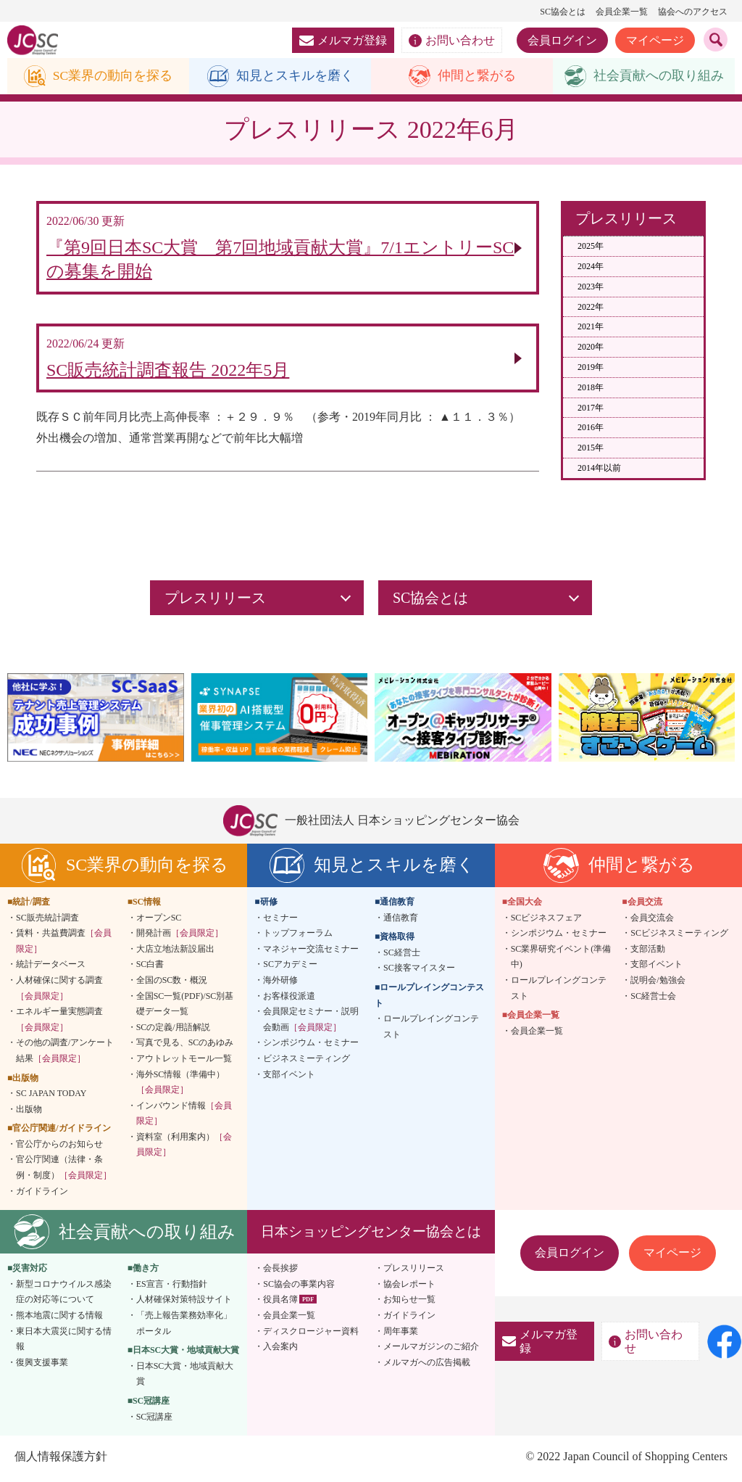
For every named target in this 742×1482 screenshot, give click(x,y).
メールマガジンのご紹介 (431, 1350)
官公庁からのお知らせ (59, 1148)
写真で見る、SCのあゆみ (185, 1046)
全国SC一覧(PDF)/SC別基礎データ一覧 (185, 1007)
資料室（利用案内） (184, 1148)
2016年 (591, 428)
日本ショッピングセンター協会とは (371, 1235)
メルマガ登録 (343, 40)
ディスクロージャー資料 (311, 1334)
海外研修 (280, 984)
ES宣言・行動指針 (171, 1288)
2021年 (591, 327)
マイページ (655, 40)
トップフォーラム (298, 936)
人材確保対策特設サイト (184, 1303)
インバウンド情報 (184, 1116)
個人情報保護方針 (60, 1460)
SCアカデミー (290, 968)
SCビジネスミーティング (679, 936)
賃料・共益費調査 (64, 944)
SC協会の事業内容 (299, 1288)
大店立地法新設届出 (175, 952)
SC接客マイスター (419, 971)
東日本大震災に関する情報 (64, 1342)
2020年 (591, 347)
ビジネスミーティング (306, 1062)
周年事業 (400, 1334)
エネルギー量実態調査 (59, 1023)
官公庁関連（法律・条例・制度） (64, 1171)
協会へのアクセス (693, 12)
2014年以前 (599, 468)
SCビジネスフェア (547, 920)
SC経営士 (401, 955)
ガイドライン (42, 1194)
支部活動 (647, 952)
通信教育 (400, 920)
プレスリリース (413, 1272)
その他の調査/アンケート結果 (65, 1054)
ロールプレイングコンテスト (431, 1030)
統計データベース (51, 968)
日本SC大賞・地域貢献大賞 (185, 1377)
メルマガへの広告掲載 (426, 1366)
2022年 (591, 307)
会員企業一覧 (622, 12)
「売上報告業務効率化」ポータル (184, 1327)
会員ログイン (562, 40)
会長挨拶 (280, 1272)
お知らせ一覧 (409, 1303)
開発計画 (179, 936)
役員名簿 (280, 1303)
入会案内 (280, 1350)
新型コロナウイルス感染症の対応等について (64, 1296)
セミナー (280, 920)
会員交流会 (652, 920)
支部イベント (289, 1077)
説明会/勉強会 (657, 984)
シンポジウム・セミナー (311, 1046)
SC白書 (150, 968)
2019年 (591, 367)
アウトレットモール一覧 (184, 1062)
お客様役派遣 (289, 999)
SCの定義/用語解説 (173, 1030)
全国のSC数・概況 (172, 984)
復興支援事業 (42, 1366)
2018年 (591, 387)
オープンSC (159, 920)
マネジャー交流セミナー (311, 952)
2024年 (591, 266)
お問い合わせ (452, 40)
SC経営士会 (653, 999)
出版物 (29, 1112)
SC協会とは (562, 12)
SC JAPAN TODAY (51, 1097)
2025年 (591, 247)
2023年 (591, 286)
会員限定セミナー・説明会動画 (311, 1023)
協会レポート (409, 1288)
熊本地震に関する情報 (59, 1319)
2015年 (591, 448)
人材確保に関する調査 (59, 992)
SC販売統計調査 (47, 920)
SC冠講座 (154, 1420)
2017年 (591, 408)
